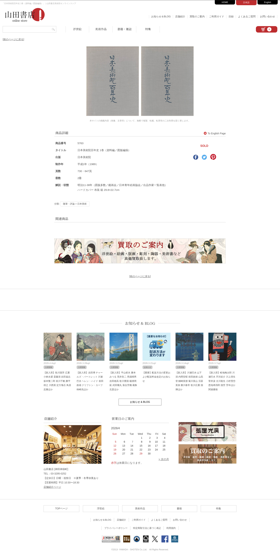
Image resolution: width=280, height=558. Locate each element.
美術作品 (101, 29)
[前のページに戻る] (13, 39)
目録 (231, 16)
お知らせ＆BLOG (161, 16)
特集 (148, 29)
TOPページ (61, 508)
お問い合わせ (267, 16)
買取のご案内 (197, 16)
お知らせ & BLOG (140, 323)
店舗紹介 (180, 16)
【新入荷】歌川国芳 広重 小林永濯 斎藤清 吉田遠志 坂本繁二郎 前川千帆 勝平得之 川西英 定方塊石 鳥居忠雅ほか (57, 381)
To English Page (215, 133)
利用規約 (171, 528)
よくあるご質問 (247, 16)
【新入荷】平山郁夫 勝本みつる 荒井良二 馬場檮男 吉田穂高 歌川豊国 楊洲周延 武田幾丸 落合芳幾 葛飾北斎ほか (123, 381)
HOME (225, 2)
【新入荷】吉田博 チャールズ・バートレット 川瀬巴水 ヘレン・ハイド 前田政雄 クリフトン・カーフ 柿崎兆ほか (90, 381)
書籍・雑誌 (124, 29)
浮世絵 (77, 29)
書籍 (179, 508)
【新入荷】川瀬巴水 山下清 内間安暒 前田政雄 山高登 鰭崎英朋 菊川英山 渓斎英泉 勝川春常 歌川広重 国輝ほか (189, 381)
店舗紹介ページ (52, 487)
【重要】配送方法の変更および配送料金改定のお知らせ (156, 376)
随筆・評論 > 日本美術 (75, 203)
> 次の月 (164, 459)
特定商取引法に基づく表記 (147, 528)
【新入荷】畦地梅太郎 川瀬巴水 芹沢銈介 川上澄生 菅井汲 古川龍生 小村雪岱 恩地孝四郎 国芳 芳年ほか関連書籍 (221, 381)
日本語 (246, 2)
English (267, 2)
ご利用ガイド (216, 16)
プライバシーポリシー (116, 528)
